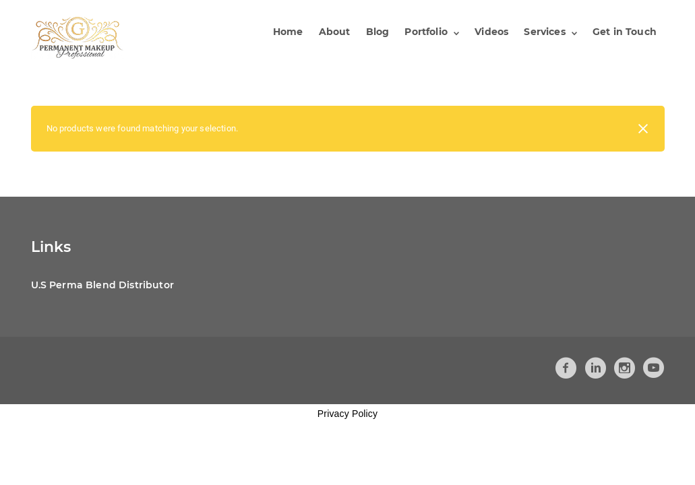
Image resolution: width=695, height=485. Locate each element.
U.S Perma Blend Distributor (102, 285)
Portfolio (425, 32)
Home (288, 32)
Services (544, 32)
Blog (378, 32)
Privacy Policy (347, 413)
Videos (491, 32)
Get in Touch (625, 32)
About (335, 32)
